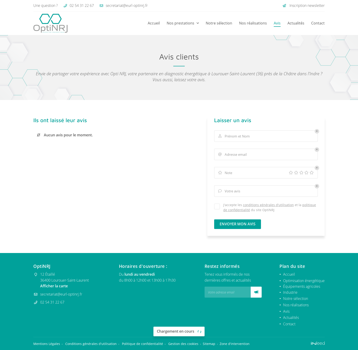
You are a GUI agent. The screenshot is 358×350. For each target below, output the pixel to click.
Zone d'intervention (235, 344)
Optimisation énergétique (304, 280)
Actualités (295, 23)
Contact (318, 23)
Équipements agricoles (301, 286)
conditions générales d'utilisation (268, 205)
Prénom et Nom (234, 136)
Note (225, 172)
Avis (277, 23)
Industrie (290, 292)
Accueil (154, 23)
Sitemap (209, 344)
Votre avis (229, 191)
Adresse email (232, 154)
